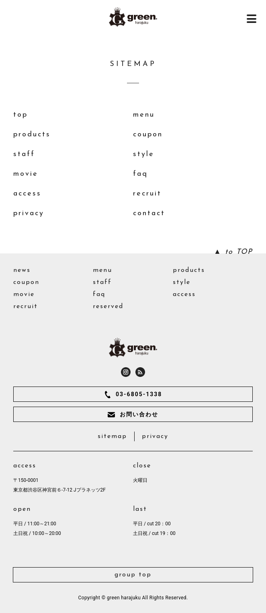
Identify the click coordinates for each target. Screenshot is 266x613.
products (32, 134)
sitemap (112, 436)
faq (140, 174)
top (20, 115)
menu (144, 115)
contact (149, 213)
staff (24, 154)
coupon (148, 134)
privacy (28, 213)
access (27, 193)
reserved (108, 306)
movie (25, 174)
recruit (147, 193)
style (143, 154)
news (22, 270)
